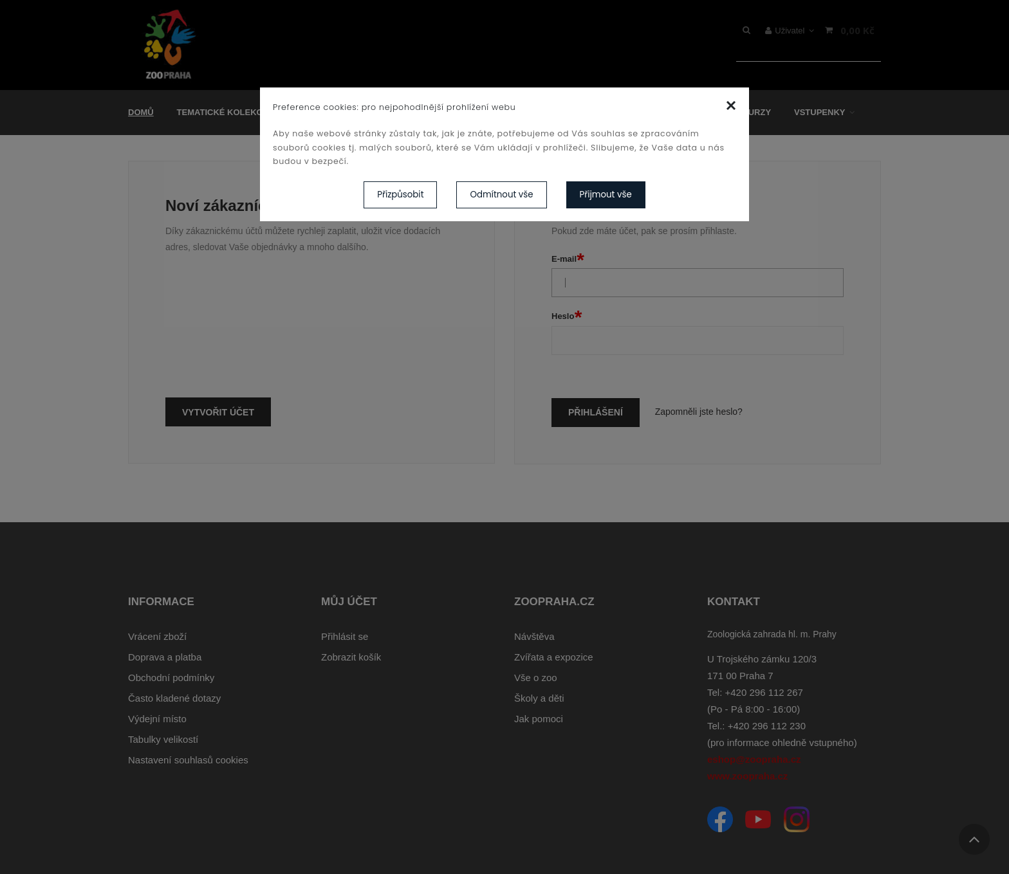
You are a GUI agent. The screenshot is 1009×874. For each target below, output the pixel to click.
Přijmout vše (606, 194)
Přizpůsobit (400, 194)
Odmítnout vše (501, 194)
